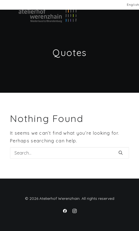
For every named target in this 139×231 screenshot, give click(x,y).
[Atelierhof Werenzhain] (40, 16)
